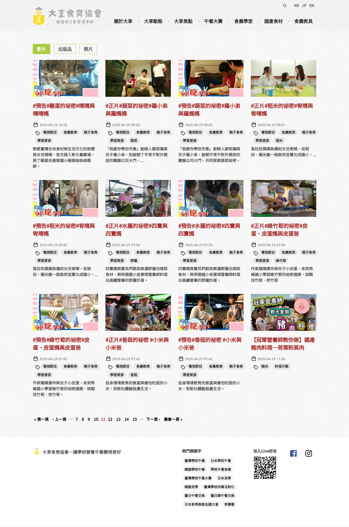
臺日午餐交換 (194, 496)
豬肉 (264, 367)
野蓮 (133, 261)
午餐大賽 (213, 21)
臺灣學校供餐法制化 (219, 487)
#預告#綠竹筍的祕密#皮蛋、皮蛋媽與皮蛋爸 (61, 344)
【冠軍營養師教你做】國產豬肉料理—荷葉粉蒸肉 (283, 344)
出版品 (65, 49)
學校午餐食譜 (221, 470)
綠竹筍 (281, 261)
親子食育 (90, 132)
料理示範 (281, 367)
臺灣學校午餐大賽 (198, 478)
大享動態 (153, 21)
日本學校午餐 (221, 461)
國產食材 (273, 21)
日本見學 (224, 478)
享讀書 (229, 505)
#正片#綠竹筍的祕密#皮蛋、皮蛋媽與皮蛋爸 (279, 230)
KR (296, 5)
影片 (41, 49)
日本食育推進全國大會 (201, 505)
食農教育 (70, 132)
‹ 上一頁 (59, 420)
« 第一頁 (41, 420)
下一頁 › (153, 420)
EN (311, 5)
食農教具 (303, 21)
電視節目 (50, 132)
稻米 (279, 141)
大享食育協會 (293, 455)
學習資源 (44, 141)
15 (135, 420)
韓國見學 (191, 487)
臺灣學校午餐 (194, 461)
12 (110, 420)
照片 (88, 49)
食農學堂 (243, 21)
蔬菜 (133, 141)
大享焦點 (183, 21)
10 (96, 420)
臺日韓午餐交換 (222, 496)
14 (126, 420)
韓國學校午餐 (194, 470)
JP (304, 5)
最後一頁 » (173, 420)
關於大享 (123, 21)
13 (118, 420)
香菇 (133, 375)
